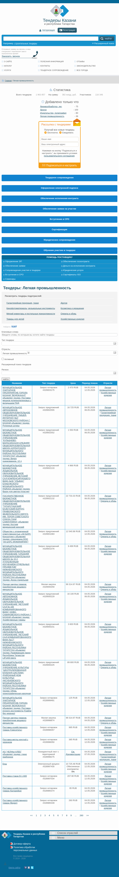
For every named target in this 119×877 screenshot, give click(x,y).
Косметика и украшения (72, 308)
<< (27, 815)
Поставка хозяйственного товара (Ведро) (15, 801)
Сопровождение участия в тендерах (22, 270)
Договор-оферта (22, 843)
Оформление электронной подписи (59, 188)
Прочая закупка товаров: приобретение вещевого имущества (15, 587)
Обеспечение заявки (15, 266)
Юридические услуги (73, 270)
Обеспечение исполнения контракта (60, 198)
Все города (82, 70)
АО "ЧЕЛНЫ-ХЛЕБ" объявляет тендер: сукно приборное (15, 754)
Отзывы (81, 61)
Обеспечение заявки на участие (59, 208)
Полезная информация (52, 61)
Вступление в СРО (59, 219)
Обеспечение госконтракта (76, 261)
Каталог (8, 66)
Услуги (7, 70)
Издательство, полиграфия (53, 113)
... (78, 815)
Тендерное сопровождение (54, 70)
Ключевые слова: (10, 332)
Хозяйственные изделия (72, 319)
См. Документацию (73, 752)
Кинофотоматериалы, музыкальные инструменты (30, 308)
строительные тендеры (25, 43)
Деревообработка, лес (51, 106)
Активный (9, 359)
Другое (43, 110)
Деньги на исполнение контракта (79, 266)
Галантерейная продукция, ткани (22, 303)
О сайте (8, 61)
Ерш (5, 764)
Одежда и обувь (68, 313)
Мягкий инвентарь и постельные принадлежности (30, 313)
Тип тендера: (8, 340)
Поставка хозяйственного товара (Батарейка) (15, 789)
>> (91, 815)
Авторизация (48, 30)
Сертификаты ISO (72, 274)
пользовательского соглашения (59, 156)
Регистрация (67, 30)
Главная (8, 81)
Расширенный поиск (102, 43)
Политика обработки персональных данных (25, 848)
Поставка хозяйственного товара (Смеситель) (15, 728)
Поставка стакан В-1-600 (15, 776)
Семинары (10, 279)
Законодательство (86, 66)
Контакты (45, 66)
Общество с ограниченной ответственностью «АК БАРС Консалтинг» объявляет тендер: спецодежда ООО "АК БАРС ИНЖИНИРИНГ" (17, 536)
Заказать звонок (11, 56)
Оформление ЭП (13, 261)
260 (85, 815)
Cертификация (59, 229)
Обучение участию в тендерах (59, 250)
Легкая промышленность (23, 81)
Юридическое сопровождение (59, 240)
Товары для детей (15, 319)
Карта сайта (14, 867)
